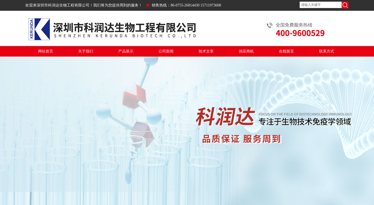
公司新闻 (166, 51)
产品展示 (125, 51)
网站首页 (45, 51)
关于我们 (85, 51)
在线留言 (286, 51)
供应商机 (246, 51)
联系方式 (326, 51)
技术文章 (206, 51)
